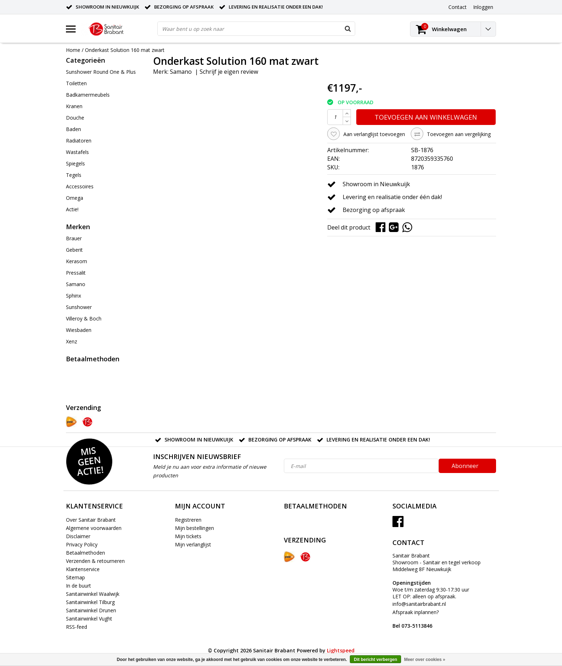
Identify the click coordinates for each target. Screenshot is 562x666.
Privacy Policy (81, 544)
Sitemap (75, 577)
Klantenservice (83, 569)
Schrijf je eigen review (229, 72)
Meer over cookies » (424, 659)
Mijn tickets (188, 536)
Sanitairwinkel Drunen (91, 610)
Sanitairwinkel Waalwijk (92, 593)
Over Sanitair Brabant (91, 519)
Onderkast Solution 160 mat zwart (125, 50)
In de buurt (78, 585)
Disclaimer (78, 536)
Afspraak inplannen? (415, 619)
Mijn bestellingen (194, 528)
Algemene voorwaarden (94, 528)
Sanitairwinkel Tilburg (90, 602)
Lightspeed (340, 650)
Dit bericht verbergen (375, 659)
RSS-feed (76, 626)
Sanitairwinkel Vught (89, 618)
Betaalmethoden (85, 552)
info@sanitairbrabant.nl (419, 603)
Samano (181, 72)
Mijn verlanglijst (193, 544)
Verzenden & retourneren (95, 561)
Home (73, 50)
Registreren (188, 519)
